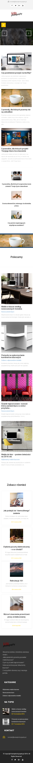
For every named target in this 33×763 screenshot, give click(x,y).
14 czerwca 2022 (16, 558)
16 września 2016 (18, 714)
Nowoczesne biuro (7, 312)
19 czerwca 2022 (16, 522)
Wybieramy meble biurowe (10, 459)
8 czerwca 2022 (16, 589)
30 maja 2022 (16, 625)
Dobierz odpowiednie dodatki (11, 360)
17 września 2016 (18, 724)
